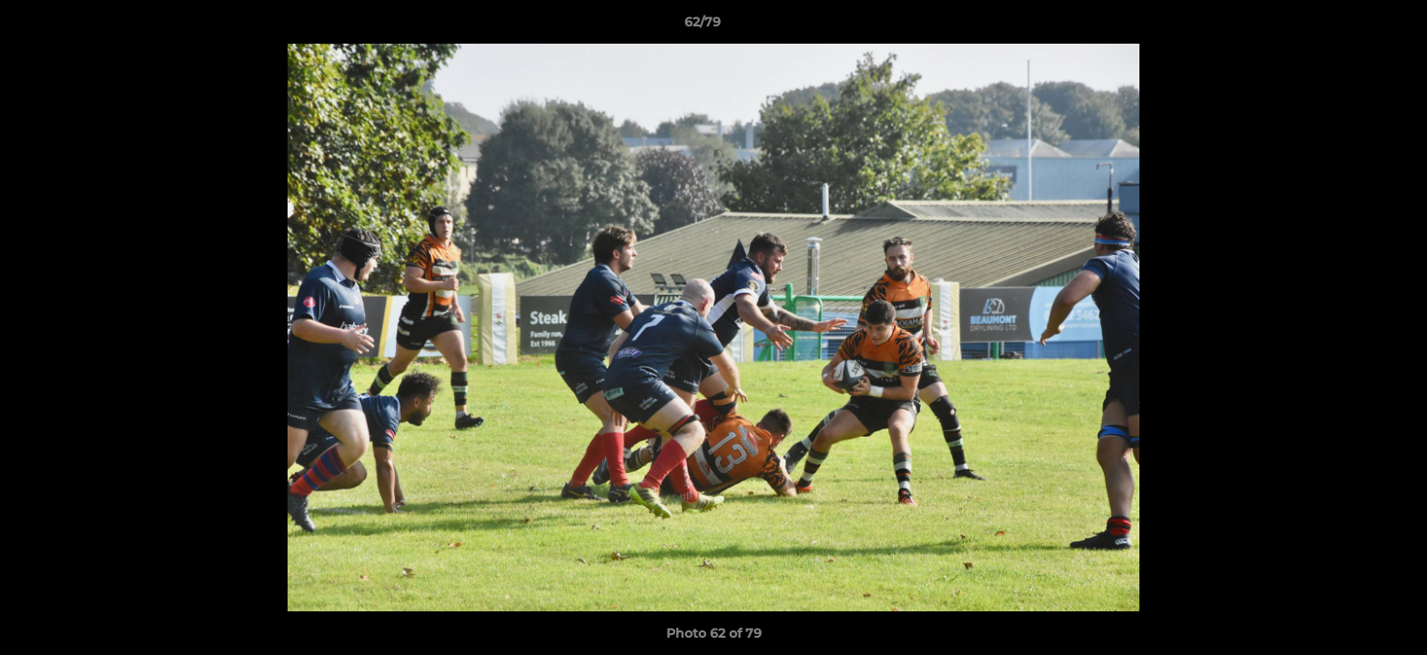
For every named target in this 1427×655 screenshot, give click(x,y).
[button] (1350, 26)
